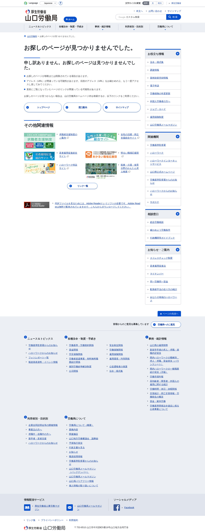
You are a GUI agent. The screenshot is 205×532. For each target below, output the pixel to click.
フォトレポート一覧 (39, 355)
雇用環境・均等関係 (119, 356)
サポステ (154, 202)
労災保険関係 (75, 351)
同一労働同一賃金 (159, 282)
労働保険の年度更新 (160, 93)
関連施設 (73, 428)
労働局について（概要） (81, 420)
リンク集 (30, 515)
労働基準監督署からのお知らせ (163, 182)
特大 (160, 3)
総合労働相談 (157, 223)
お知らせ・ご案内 (163, 250)
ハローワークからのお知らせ (163, 193)
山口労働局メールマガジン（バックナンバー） (82, 465)
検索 (175, 17)
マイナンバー (157, 274)
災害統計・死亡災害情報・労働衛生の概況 (164, 392)
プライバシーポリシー (52, 515)
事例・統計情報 (159, 337)
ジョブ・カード (158, 109)
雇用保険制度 (157, 117)
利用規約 (73, 515)
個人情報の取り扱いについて (83, 480)
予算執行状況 (75, 437)
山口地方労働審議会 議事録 (83, 433)
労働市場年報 (156, 374)
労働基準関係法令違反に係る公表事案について (164, 405)
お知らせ (73, 446)
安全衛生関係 (116, 342)
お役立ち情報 (163, 54)
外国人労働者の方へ (160, 101)
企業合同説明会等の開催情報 (43, 420)
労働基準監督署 (158, 145)
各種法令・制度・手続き (83, 337)
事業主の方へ (35, 424)
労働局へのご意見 (166, 324)
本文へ (139, 11)
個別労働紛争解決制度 (80, 364)
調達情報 (154, 70)
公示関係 (73, 368)
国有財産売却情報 (159, 78)
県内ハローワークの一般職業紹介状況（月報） (164, 368)
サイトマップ (174, 11)
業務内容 (73, 424)
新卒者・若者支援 (37, 433)
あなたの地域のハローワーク (163, 300)
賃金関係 (73, 347)
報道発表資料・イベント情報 (43, 359)
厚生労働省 (176, 3)
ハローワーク (157, 153)
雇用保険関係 (116, 351)
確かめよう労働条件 (160, 231)
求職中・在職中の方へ (40, 428)
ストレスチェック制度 (161, 259)
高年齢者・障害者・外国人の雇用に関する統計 (164, 380)
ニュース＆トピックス (41, 337)
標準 (146, 3)
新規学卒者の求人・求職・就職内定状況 (164, 349)
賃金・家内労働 (158, 398)
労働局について (78, 414)
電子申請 (154, 86)
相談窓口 (163, 214)
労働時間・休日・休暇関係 (163, 386)
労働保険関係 (116, 347)
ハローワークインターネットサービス (163, 163)
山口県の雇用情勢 (159, 342)
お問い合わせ (155, 11)
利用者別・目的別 (39, 414)
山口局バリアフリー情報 (81, 476)
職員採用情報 (75, 451)
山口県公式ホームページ (162, 172)
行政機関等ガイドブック (162, 238)
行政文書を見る (77, 442)
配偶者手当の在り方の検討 (163, 290)
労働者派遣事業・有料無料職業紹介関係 (83, 358)
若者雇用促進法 (158, 267)
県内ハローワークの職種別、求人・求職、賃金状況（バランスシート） (164, 358)
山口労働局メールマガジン (163, 125)
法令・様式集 (157, 62)
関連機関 (163, 137)
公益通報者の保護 (118, 364)
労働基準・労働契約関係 (81, 342)
